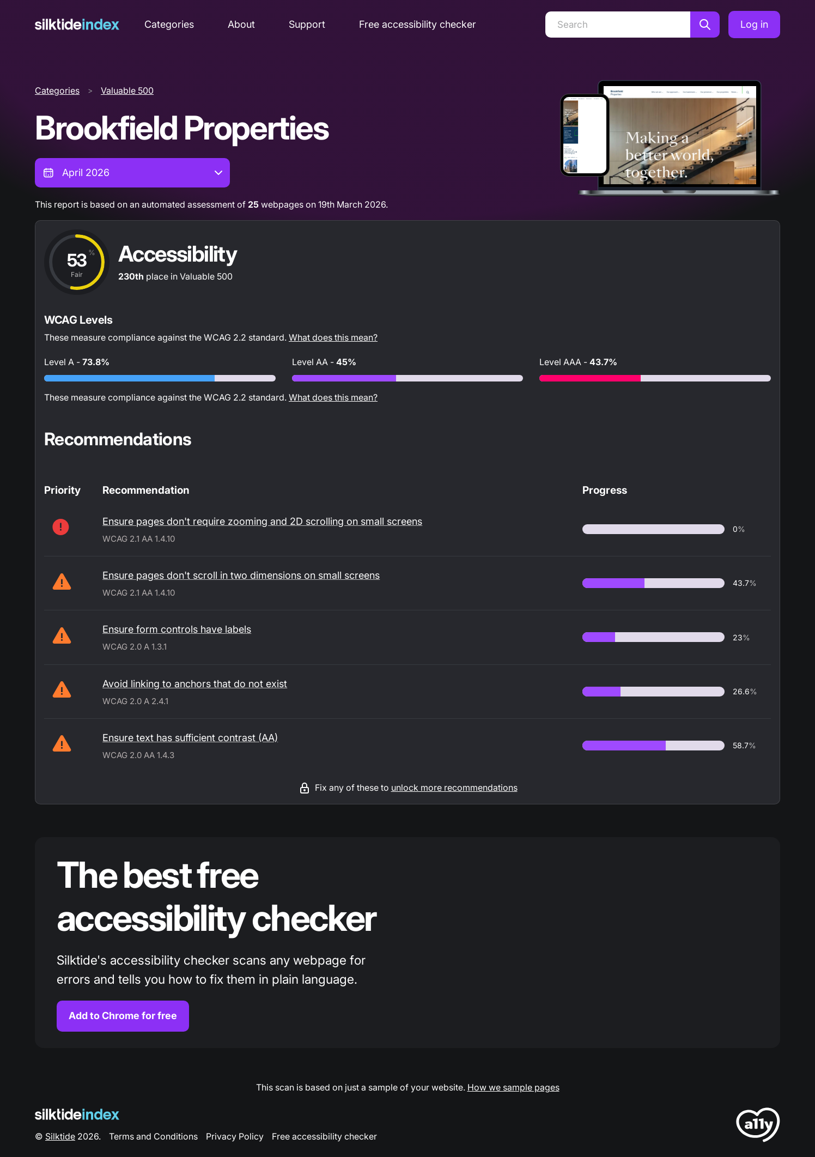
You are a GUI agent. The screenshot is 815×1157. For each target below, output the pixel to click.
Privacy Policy (235, 1136)
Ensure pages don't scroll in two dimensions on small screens (241, 575)
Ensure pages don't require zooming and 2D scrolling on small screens (262, 521)
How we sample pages (513, 1087)
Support (307, 24)
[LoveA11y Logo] (758, 1126)
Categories (169, 24)
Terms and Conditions (153, 1136)
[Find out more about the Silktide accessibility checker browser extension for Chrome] (407, 942)
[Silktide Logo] (77, 1114)
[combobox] (132, 172)
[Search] (617, 24)
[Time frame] (132, 172)
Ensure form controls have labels (176, 629)
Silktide (60, 1136)
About (241, 24)
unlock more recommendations (454, 787)
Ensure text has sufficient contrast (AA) (190, 737)
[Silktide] (77, 24)
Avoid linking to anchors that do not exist (194, 683)
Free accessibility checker (417, 24)
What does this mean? (333, 337)
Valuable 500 (127, 90)
